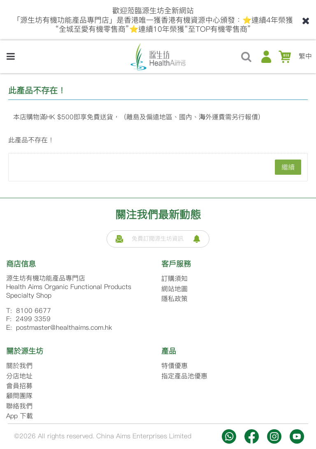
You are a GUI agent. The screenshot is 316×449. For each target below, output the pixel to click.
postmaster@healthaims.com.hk (64, 327)
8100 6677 (33, 311)
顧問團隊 (19, 396)
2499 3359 (33, 319)
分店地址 (19, 376)
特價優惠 (174, 366)
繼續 (288, 167)
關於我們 (19, 366)
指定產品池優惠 (184, 376)
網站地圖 (174, 289)
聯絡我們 (19, 406)
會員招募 (19, 386)
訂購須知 (174, 278)
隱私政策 (174, 299)
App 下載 (19, 416)
